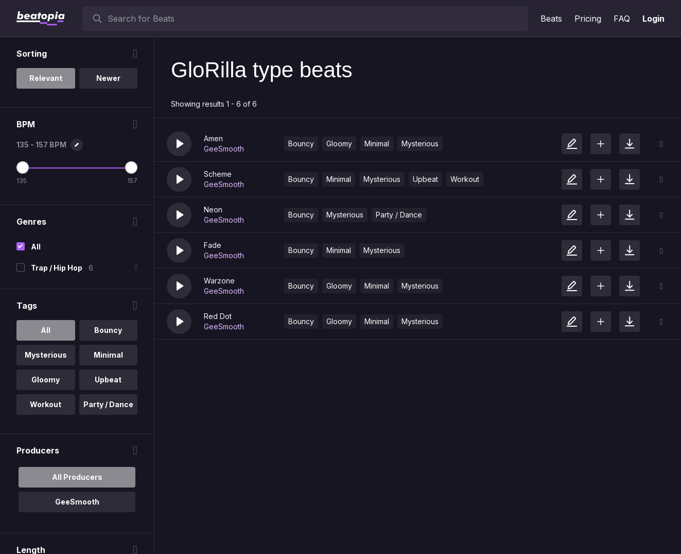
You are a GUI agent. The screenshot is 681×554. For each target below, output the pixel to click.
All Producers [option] (77, 477)
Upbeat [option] (108, 379)
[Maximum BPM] (131, 167)
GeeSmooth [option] (77, 501)
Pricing (587, 18)
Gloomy (339, 143)
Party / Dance (399, 214)
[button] (179, 143)
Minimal (376, 143)
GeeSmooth (224, 148)
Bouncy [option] (108, 330)
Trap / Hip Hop (56, 267)
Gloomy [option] (45, 379)
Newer (108, 78)
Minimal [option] (108, 354)
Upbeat (425, 179)
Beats (551, 18)
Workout (464, 179)
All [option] (45, 330)
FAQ (622, 18)
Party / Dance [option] (108, 404)
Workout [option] (45, 404)
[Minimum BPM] (22, 167)
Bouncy (301, 143)
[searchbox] (315, 18)
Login (653, 18)
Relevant (45, 78)
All (36, 246)
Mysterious (420, 143)
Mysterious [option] (46, 354)
